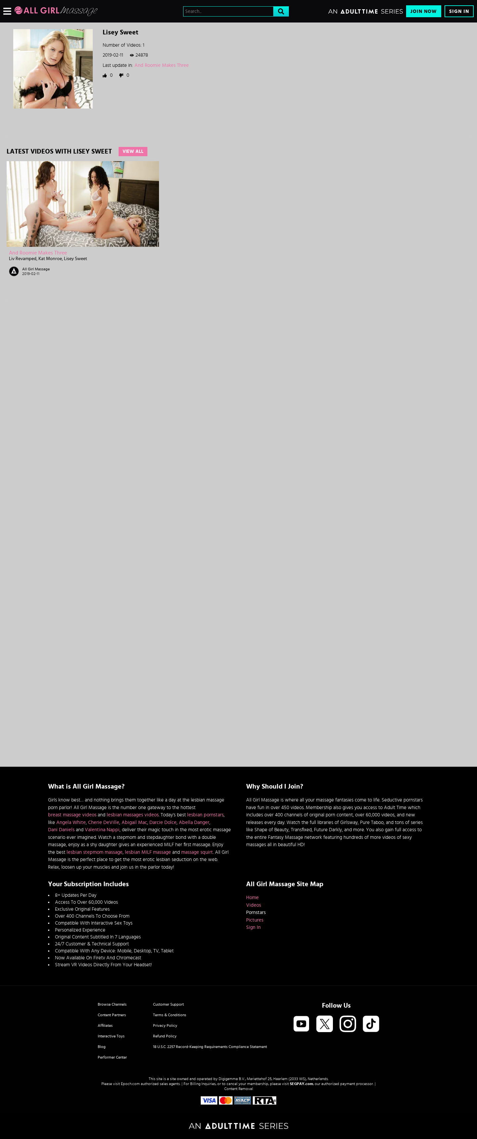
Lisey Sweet (75, 258)
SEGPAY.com (301, 1084)
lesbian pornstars (205, 814)
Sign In (459, 11)
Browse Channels (112, 1004)
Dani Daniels (61, 829)
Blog (102, 1047)
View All (133, 151)
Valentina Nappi (102, 829)
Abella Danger (194, 822)
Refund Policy (165, 1036)
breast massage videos (72, 814)
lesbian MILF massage (148, 852)
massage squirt (197, 852)
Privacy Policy (165, 1025)
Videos (253, 905)
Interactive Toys (111, 1036)
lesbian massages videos (133, 814)
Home (252, 897)
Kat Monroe (50, 258)
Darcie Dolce (163, 822)
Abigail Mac (134, 822)
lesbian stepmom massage (95, 852)
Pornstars (256, 912)
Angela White (71, 822)
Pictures (254, 920)
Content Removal (238, 1089)
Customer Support (168, 1004)
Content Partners (112, 1015)
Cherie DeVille (103, 822)
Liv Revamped (22, 258)
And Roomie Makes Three (161, 65)
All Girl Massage (36, 269)
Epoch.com (130, 1084)
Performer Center (112, 1057)
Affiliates (105, 1025)
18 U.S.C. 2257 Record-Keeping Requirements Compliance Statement (210, 1047)
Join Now (423, 11)
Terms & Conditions (169, 1015)
